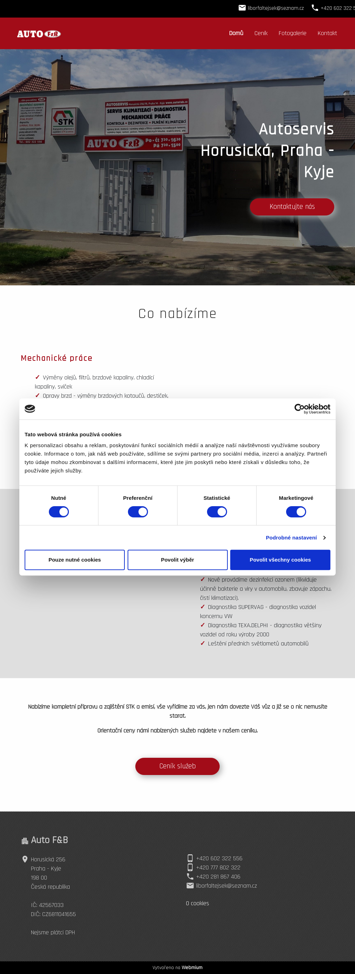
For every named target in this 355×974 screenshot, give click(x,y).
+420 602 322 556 (219, 858)
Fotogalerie (292, 33)
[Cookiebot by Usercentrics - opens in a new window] (299, 409)
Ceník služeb (177, 766)
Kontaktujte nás (292, 206)
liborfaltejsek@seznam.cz (226, 886)
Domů (236, 33)
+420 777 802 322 (218, 867)
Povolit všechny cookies (280, 560)
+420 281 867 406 (218, 877)
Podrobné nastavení (291, 538)
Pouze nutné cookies (75, 560)
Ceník (260, 33)
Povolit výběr (177, 560)
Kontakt (327, 33)
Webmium (192, 968)
